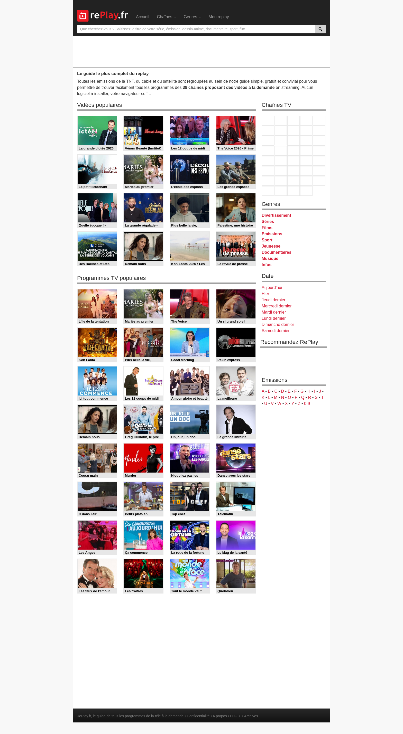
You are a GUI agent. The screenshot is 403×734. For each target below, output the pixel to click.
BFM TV (306, 161)
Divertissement (276, 215)
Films (267, 227)
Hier (265, 293)
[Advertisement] (201, 51)
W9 (293, 131)
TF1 (268, 121)
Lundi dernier (274, 318)
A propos (220, 716)
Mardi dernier (274, 312)
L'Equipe (319, 171)
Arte (280, 131)
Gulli (268, 181)
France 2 (280, 121)
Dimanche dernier (278, 324)
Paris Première (306, 151)
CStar (280, 140)
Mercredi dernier (276, 306)
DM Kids (319, 181)
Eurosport (306, 171)
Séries (268, 221)
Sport (267, 240)
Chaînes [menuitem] (166, 17)
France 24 (280, 171)
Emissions (272, 234)
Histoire (306, 191)
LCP (280, 191)
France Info (280, 161)
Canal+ (306, 121)
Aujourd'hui (272, 287)
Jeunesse (271, 246)
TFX (319, 131)
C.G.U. (235, 716)
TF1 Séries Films (293, 141)
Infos (266, 264)
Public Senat (293, 191)
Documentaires (276, 252)
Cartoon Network (293, 181)
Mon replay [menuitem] (219, 17)
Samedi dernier (276, 330)
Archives (251, 716)
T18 (319, 151)
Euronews (268, 171)
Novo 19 (268, 161)
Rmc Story (268, 151)
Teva (293, 151)
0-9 (307, 403)
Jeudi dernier (274, 300)
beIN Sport (293, 171)
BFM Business (319, 161)
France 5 (319, 121)
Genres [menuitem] (192, 17)
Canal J (280, 181)
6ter (306, 141)
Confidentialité (198, 716)
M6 (268, 131)
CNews (293, 161)
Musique (270, 258)
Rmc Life (280, 151)
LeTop (268, 191)
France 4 (268, 141)
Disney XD (306, 181)
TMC (306, 131)
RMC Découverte (319, 141)
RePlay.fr (84, 716)
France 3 (293, 121)
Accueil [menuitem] (142, 17)
